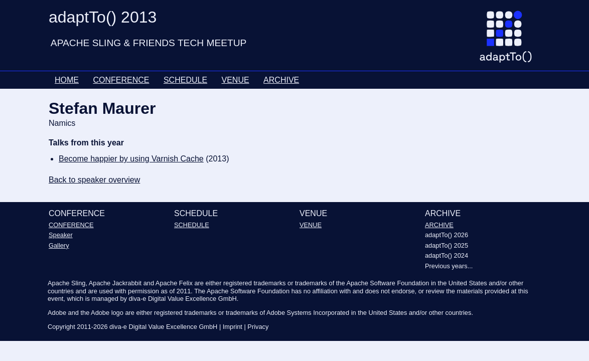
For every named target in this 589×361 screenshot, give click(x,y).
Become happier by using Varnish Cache (131, 158)
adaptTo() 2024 (446, 255)
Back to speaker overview (94, 179)
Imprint (232, 326)
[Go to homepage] (509, 40)
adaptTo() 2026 (446, 235)
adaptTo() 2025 (446, 245)
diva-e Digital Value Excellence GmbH (163, 326)
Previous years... (449, 266)
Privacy (257, 326)
